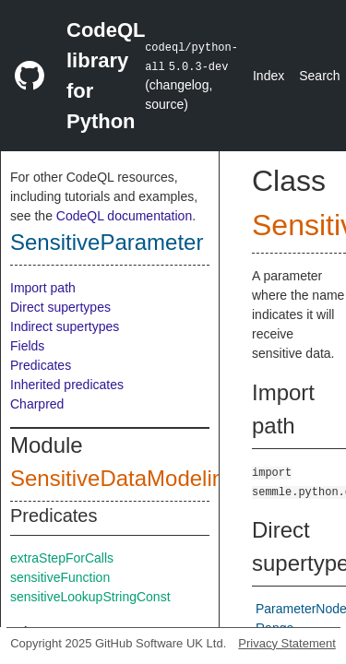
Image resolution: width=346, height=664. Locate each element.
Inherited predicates (67, 384)
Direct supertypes (60, 307)
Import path (43, 287)
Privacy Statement (287, 643)
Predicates (40, 365)
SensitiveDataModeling (123, 478)
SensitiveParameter (106, 242)
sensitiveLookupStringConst (90, 596)
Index (268, 75)
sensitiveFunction (60, 577)
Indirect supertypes (64, 326)
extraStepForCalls (61, 558)
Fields (27, 345)
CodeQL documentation (124, 215)
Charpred (37, 404)
